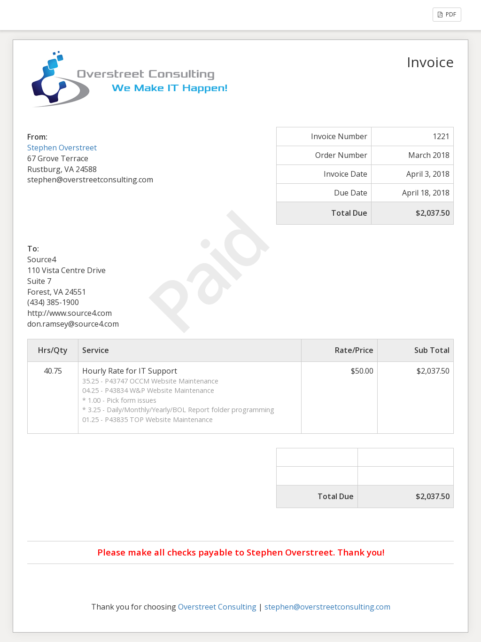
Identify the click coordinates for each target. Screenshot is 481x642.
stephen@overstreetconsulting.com (327, 607)
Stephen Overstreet (62, 147)
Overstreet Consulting (217, 607)
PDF (447, 14)
